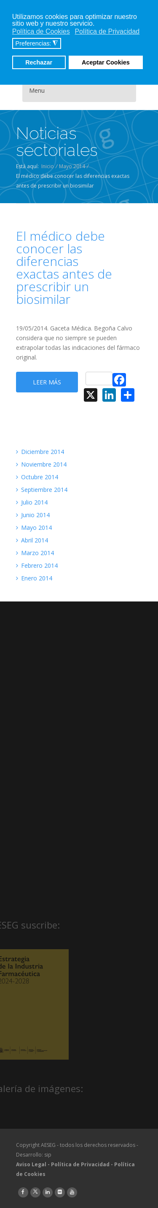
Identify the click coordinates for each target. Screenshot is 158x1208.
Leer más (47, 382)
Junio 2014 (33, 515)
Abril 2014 (32, 540)
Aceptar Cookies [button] (106, 62)
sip (47, 1154)
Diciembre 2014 (40, 452)
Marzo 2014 (35, 553)
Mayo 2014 (72, 166)
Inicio (47, 166)
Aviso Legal (31, 1164)
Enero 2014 (34, 578)
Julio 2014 (32, 502)
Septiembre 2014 (41, 490)
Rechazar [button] (38, 62)
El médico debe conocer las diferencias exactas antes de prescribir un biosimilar (64, 268)
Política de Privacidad (80, 1164)
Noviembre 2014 (41, 464)
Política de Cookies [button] (41, 31)
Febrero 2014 (37, 565)
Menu (37, 90)
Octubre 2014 (37, 477)
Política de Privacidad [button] (107, 31)
